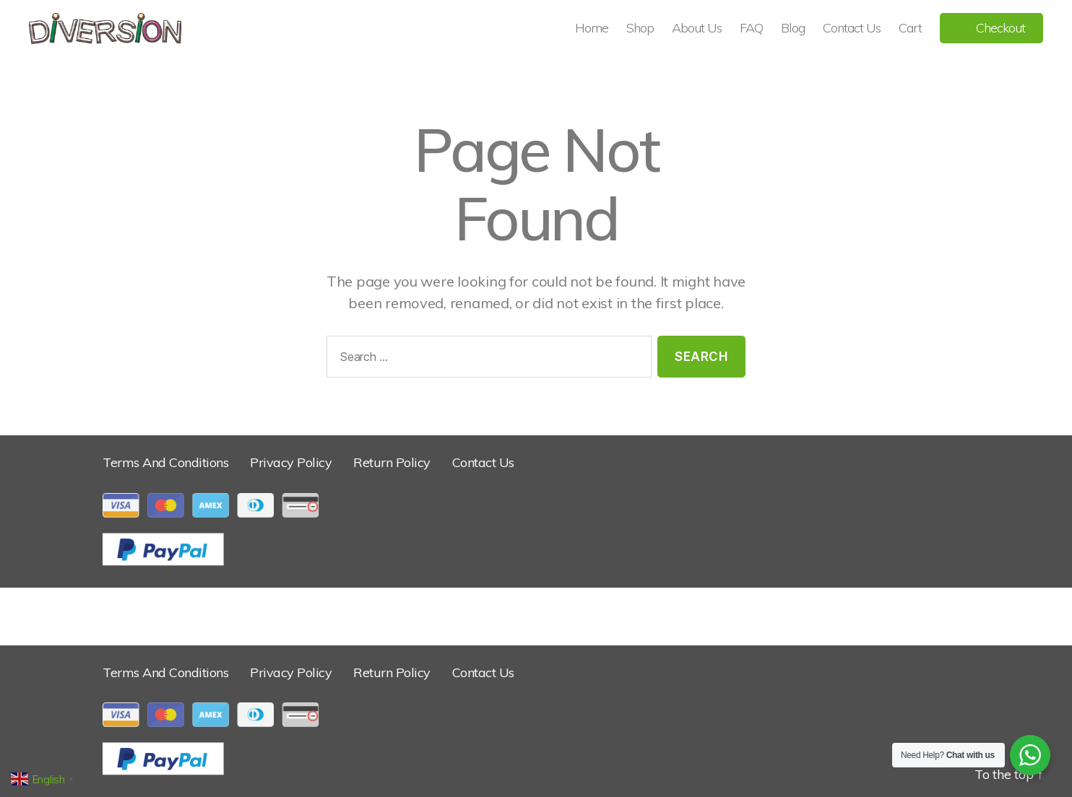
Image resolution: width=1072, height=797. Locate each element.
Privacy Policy (291, 462)
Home (591, 27)
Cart (910, 27)
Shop (640, 27)
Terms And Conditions (165, 462)
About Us (697, 27)
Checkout (1000, 27)
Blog (793, 27)
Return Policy (392, 462)
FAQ (751, 27)
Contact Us (852, 27)
